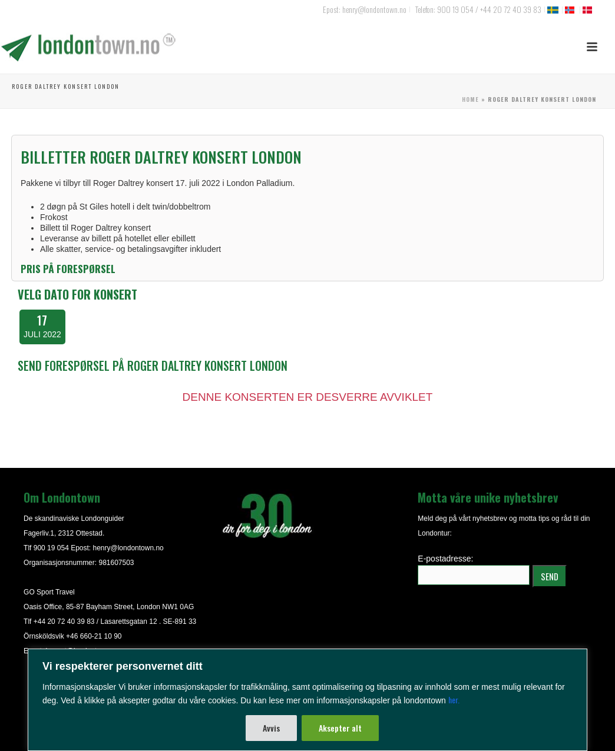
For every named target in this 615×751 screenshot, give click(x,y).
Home (470, 99)
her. (453, 699)
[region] (307, 700)
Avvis (271, 728)
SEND (549, 576)
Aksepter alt (340, 728)
